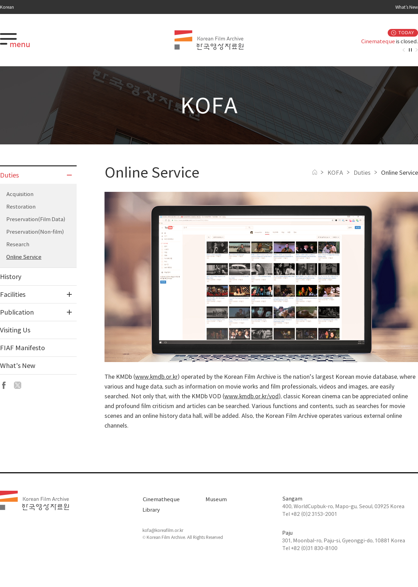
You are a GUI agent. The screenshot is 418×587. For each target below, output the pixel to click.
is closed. (389, 41)
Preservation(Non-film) (35, 231)
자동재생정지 (410, 50)
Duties (362, 172)
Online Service (23, 256)
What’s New (406, 7)
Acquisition (19, 194)
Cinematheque (161, 499)
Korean (7, 7)
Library (151, 509)
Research (17, 244)
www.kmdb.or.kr (156, 376)
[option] (366, 41)
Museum (216, 499)
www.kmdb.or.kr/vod (251, 396)
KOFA (335, 172)
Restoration (21, 206)
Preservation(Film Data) (35, 219)
